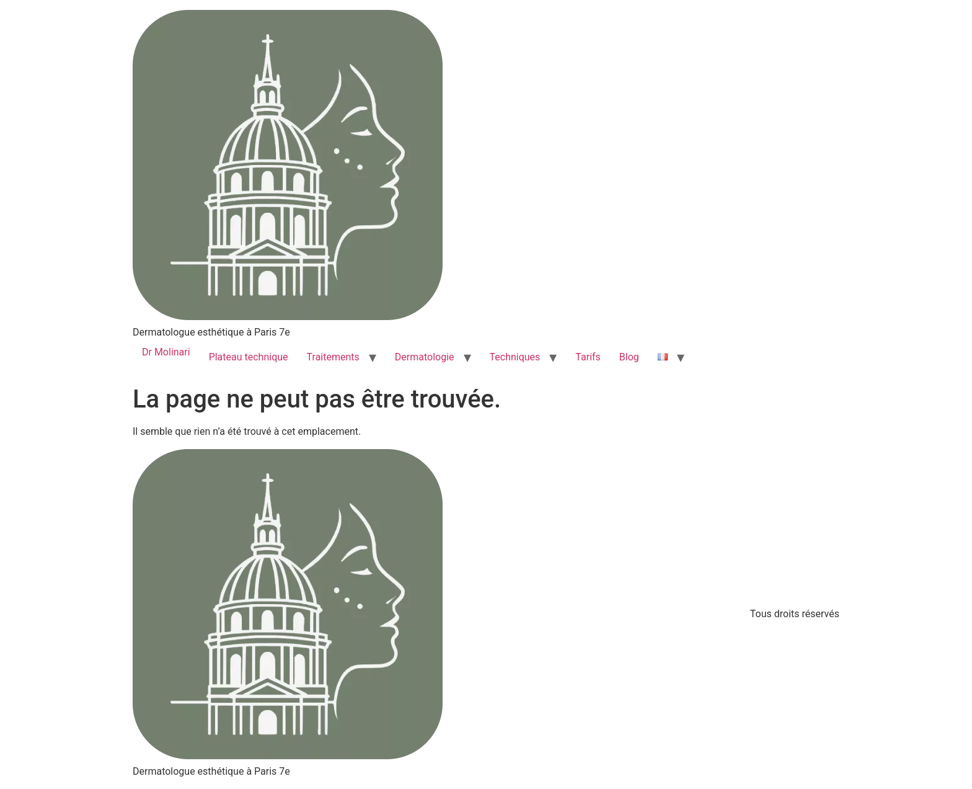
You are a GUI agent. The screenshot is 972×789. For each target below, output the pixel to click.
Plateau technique (248, 357)
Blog (629, 357)
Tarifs (588, 357)
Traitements (333, 357)
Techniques (515, 357)
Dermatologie (424, 357)
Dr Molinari (166, 352)
